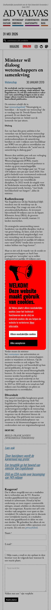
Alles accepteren (17, 343)
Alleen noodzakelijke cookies (23, 334)
